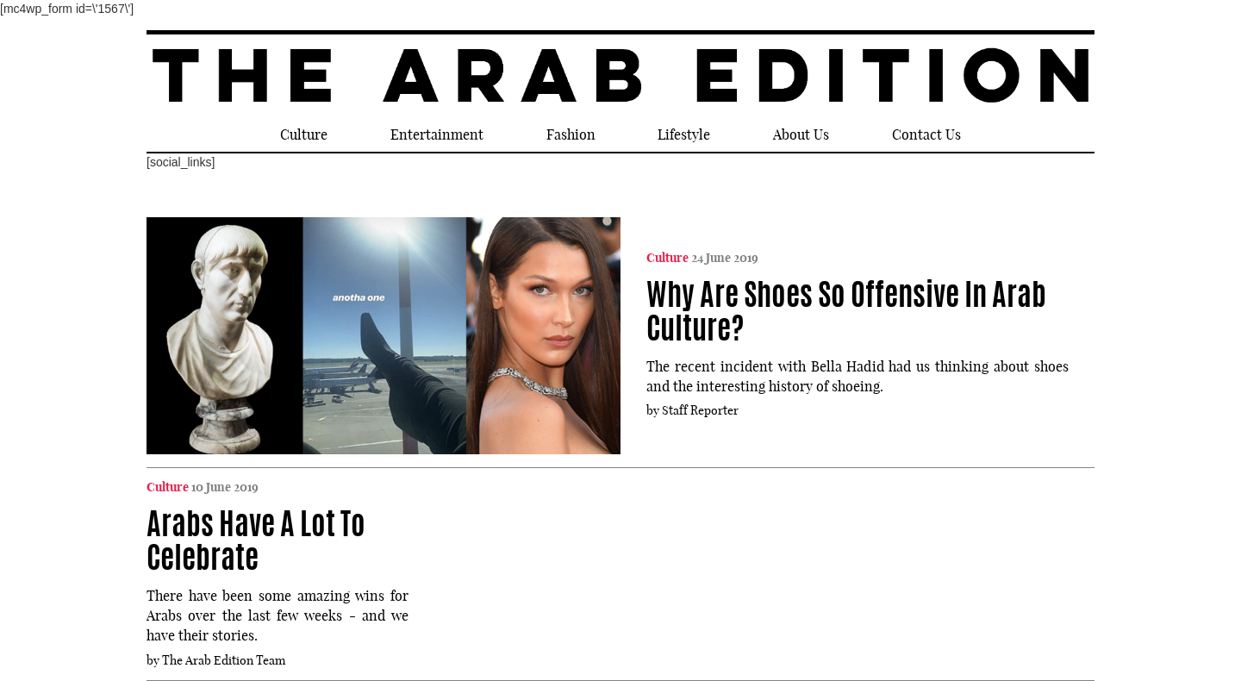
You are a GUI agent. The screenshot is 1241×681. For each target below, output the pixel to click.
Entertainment (436, 134)
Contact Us (926, 134)
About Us (801, 134)
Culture (303, 134)
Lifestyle (684, 134)
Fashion (571, 134)
